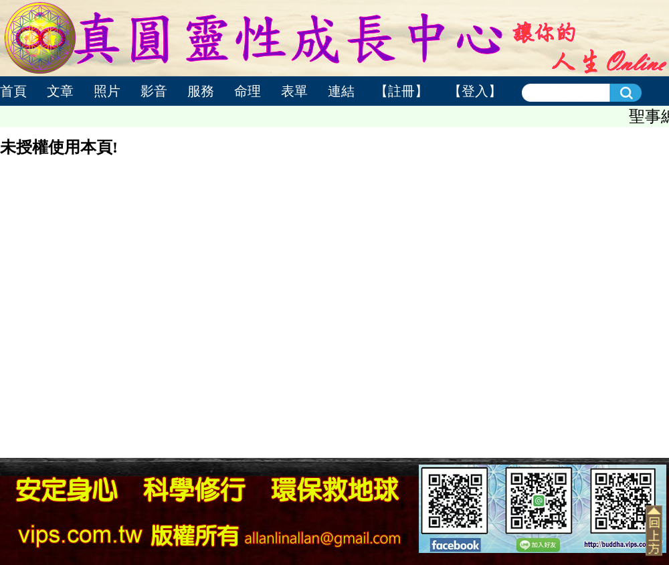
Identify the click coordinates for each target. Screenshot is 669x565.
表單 (294, 91)
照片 (107, 91)
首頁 (13, 91)
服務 (200, 91)
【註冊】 (401, 91)
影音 (153, 91)
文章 (60, 91)
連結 (341, 91)
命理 (247, 91)
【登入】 (475, 91)
